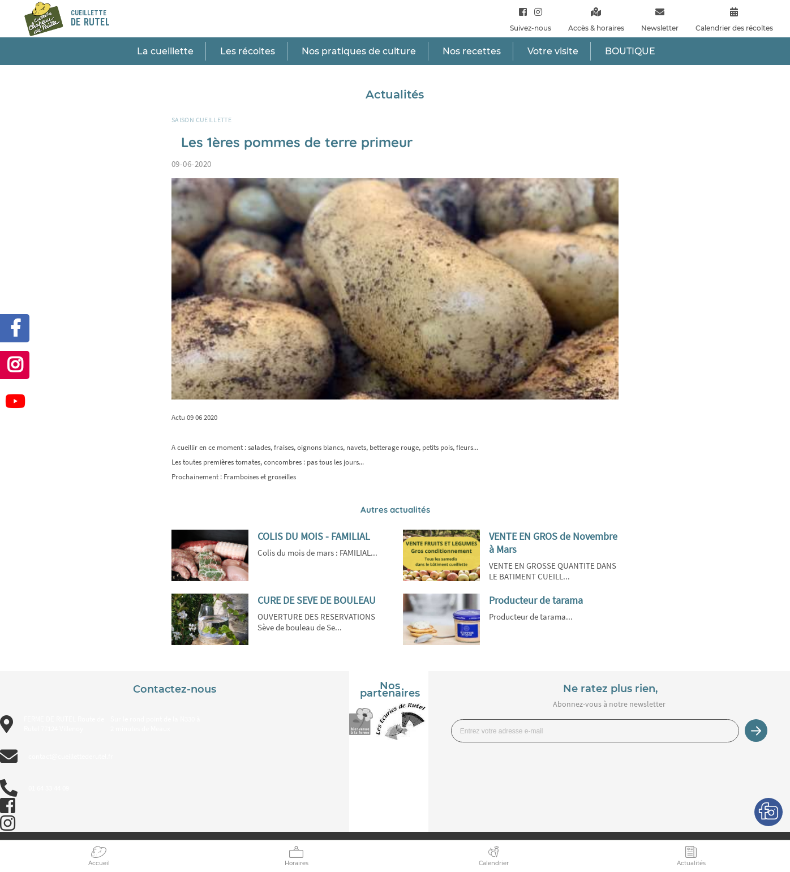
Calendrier (494, 863)
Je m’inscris (756, 730)
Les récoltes (247, 51)
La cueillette (165, 51)
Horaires (296, 863)
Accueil (99, 863)
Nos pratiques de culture (359, 51)
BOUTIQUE (630, 51)
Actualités (691, 863)
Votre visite (552, 51)
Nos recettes (472, 51)
